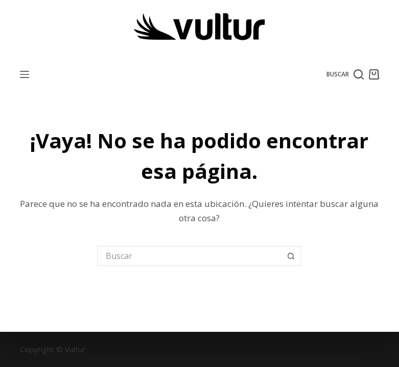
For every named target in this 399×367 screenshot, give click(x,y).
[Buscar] (345, 74)
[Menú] (24, 74)
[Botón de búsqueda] (291, 256)
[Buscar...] (189, 256)
